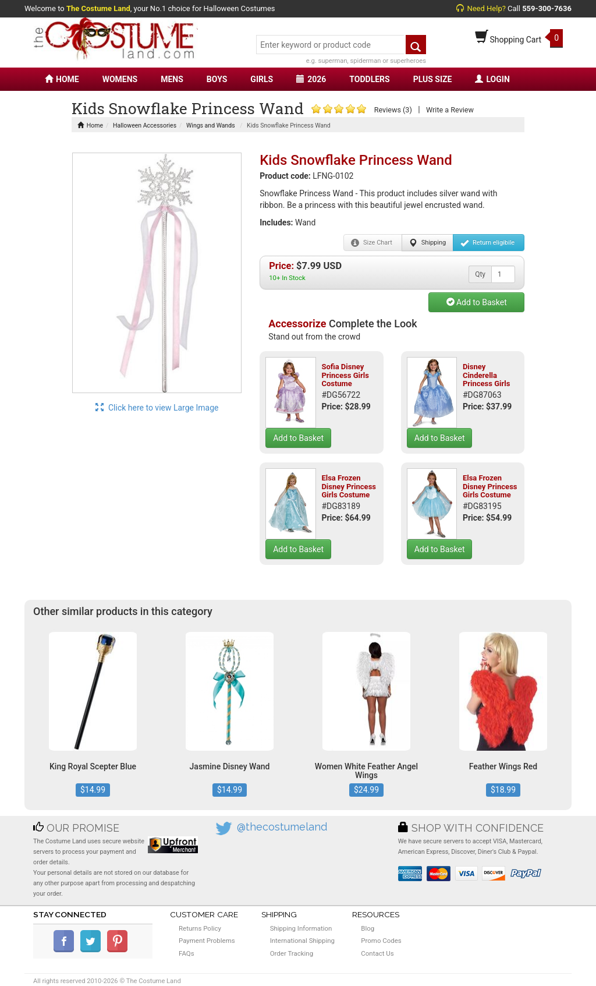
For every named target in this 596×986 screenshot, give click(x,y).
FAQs (186, 953)
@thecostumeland (282, 827)
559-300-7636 (547, 8)
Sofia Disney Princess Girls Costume (344, 375)
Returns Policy (200, 928)
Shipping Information (301, 928)
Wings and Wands (210, 125)
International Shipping (302, 940)
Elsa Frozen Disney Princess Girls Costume (348, 486)
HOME (62, 79)
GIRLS (261, 79)
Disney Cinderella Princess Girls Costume (486, 379)
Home (90, 125)
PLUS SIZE (432, 79)
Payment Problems (207, 940)
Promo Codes (381, 940)
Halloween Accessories (144, 125)
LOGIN (492, 79)
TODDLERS (369, 79)
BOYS (217, 79)
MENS (172, 79)
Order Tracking (291, 953)
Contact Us (377, 953)
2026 (311, 79)
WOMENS (120, 79)
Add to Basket (476, 302)
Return (487, 243)
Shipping (427, 243)
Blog (367, 928)
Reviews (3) (393, 109)
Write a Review (450, 109)
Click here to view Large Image (157, 407)
